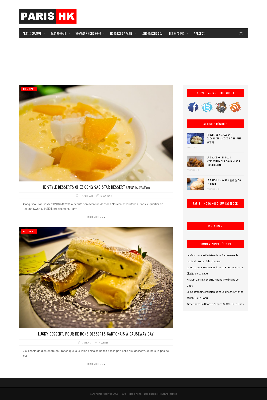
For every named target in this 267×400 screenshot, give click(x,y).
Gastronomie (58, 33)
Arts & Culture (32, 33)
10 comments (106, 195)
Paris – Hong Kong (131, 393)
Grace (190, 304)
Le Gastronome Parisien (201, 255)
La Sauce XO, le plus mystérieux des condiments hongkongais (223, 161)
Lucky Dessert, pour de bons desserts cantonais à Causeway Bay (96, 333)
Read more (93, 217)
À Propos (199, 33)
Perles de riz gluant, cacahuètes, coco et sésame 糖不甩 (224, 138)
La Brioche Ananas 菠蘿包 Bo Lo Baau (224, 182)
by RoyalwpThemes (166, 393)
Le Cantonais (177, 33)
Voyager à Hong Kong (88, 33)
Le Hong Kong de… (151, 33)
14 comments (104, 342)
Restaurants (29, 88)
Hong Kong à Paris (121, 33)
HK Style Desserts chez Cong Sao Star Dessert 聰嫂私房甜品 (96, 187)
